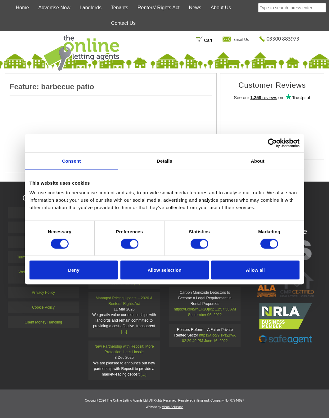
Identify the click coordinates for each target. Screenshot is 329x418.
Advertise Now (54, 7)
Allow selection (164, 270)
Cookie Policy (43, 307)
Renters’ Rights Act (158, 7)
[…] (124, 331)
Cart (204, 40)
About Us (220, 7)
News (195, 7)
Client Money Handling (43, 322)
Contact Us (123, 23)
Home (22, 7)
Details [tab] (164, 160)
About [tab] (257, 160)
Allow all (255, 270)
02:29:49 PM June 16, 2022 (205, 341)
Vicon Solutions (172, 407)
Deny (73, 270)
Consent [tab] (71, 160)
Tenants (119, 7)
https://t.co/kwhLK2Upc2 (194, 309)
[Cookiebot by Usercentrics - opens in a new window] (272, 142)
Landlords (90, 7)
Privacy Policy (43, 292)
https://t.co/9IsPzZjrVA (217, 335)
